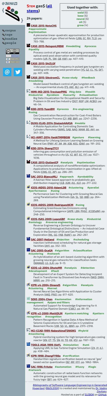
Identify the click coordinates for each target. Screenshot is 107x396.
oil (80, 21)
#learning (94, 137)
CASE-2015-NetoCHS (44, 25)
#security (69, 94)
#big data (75, 91)
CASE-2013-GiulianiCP (44, 162)
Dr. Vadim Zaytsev (101, 390)
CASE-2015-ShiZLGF (43, 63)
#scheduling (81, 239)
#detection (88, 267)
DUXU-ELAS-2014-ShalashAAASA (52, 123)
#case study (70, 77)
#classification (82, 250)
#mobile (80, 123)
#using (32, 112)
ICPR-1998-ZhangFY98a (46, 355)
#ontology (35, 222)
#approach (67, 176)
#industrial (35, 94)
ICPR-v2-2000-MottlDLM (47, 313)
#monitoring (36, 333)
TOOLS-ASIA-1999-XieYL (46, 344)
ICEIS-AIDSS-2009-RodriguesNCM (52, 204)
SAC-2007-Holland (42, 239)
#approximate (37, 28)
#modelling (73, 46)
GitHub (102, 394)
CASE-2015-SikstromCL (45, 77)
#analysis (67, 162)
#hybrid (83, 330)
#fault (55, 270)
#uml (86, 344)
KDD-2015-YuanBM (43, 108)
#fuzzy (79, 366)
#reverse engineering (59, 222)
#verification (71, 355)
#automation (63, 299)
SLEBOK (89, 394)
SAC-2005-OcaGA (41, 250)
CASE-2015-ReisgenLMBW (47, 46)
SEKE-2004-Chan (41, 299)
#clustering (76, 187)
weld (80, 12)
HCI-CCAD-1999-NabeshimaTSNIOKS (53, 330)
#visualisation (88, 94)
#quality (33, 49)
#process (90, 46)
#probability (85, 176)
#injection (63, 239)
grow (80, 25)
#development (37, 270)
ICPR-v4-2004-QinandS (45, 285)
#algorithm (62, 250)
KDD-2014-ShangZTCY (45, 148)
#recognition (53, 316)
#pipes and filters (58, 302)
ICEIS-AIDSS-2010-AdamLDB (48, 187)
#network (53, 253)
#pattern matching (77, 313)
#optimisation (37, 31)
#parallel (93, 187)
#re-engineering (83, 108)
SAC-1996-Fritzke (42, 366)
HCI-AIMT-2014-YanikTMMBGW (50, 137)
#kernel (52, 288)
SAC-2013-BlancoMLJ (44, 176)
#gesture (78, 137)
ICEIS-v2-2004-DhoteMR (46, 267)
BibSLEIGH (52, 388)
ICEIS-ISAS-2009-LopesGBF (48, 218)
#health (90, 91)
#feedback (88, 77)
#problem (53, 94)
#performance (37, 190)
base (81, 15)
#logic (92, 366)
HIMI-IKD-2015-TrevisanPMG (49, 91)
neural (80, 18)
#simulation (71, 344)
